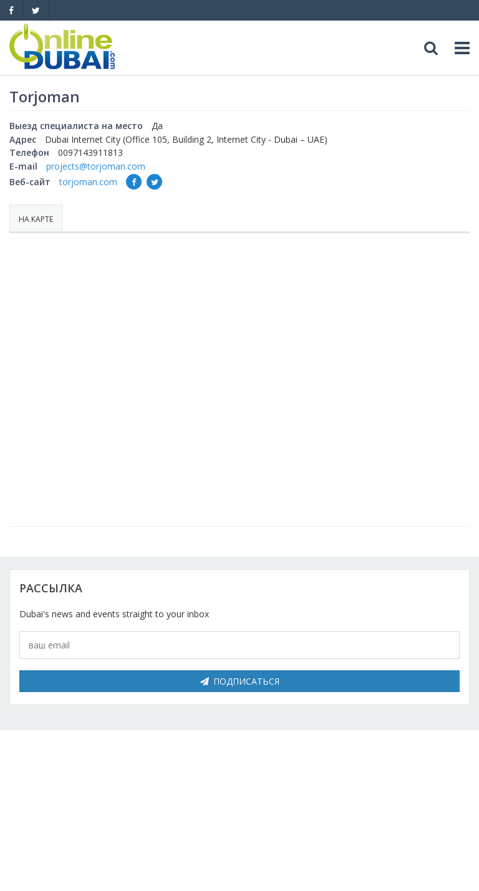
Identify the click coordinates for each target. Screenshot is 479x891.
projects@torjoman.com (95, 166)
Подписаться (239, 681)
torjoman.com (88, 182)
